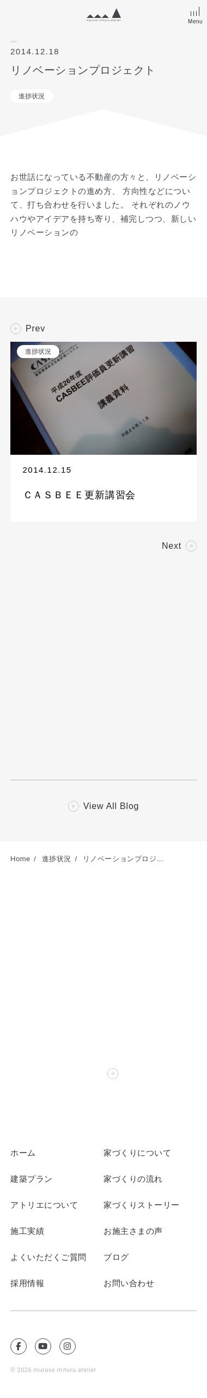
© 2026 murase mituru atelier (53, 1370)
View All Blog (111, 806)
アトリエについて (44, 1205)
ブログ (116, 1257)
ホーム (23, 1153)
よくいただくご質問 (48, 1257)
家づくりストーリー (142, 1205)
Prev (35, 328)
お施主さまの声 (133, 1231)
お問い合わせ (129, 1283)
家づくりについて (137, 1153)
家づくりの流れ (133, 1179)
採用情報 (27, 1283)
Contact (86, 1073)
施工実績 (27, 1231)
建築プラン (31, 1179)
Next (171, 546)
